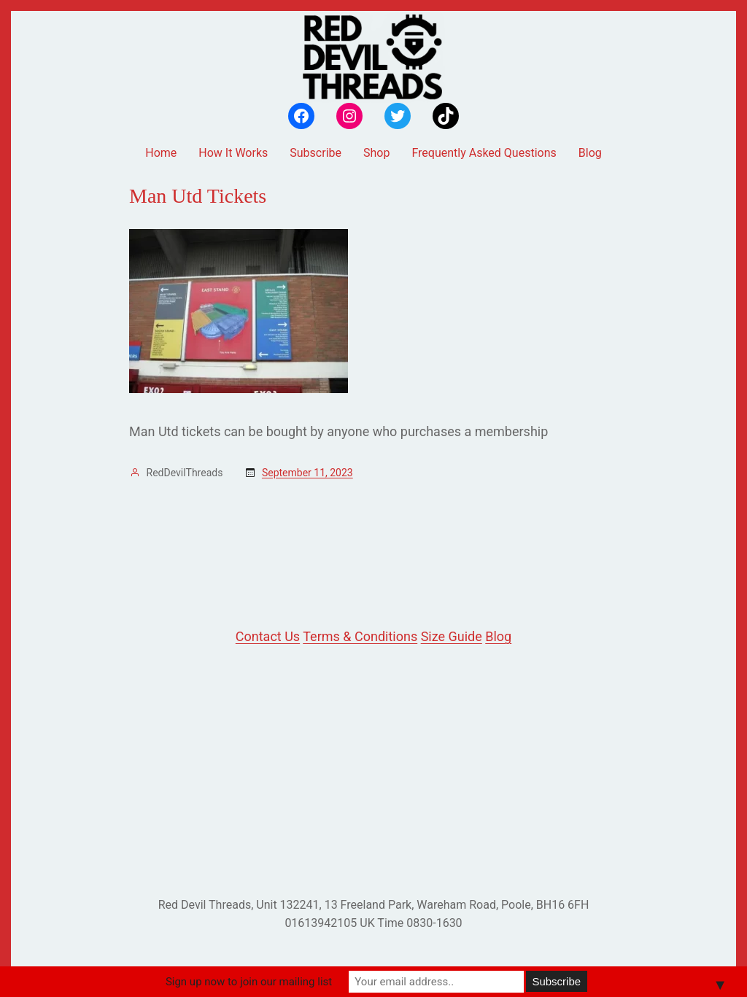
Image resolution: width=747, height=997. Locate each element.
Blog (498, 636)
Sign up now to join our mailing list (249, 981)
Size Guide (451, 636)
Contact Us (268, 636)
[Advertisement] (373, 772)
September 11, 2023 (307, 472)
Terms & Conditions (360, 636)
